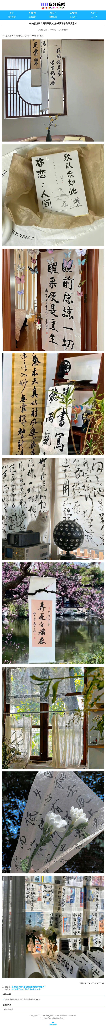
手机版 (55, 1018)
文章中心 (53, 30)
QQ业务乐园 (42, 30)
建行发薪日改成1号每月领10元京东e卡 (26, 989)
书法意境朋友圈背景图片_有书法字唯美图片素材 (22, 999)
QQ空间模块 (63, 30)
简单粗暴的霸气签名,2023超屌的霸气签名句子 (29, 987)
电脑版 (61, 1018)
